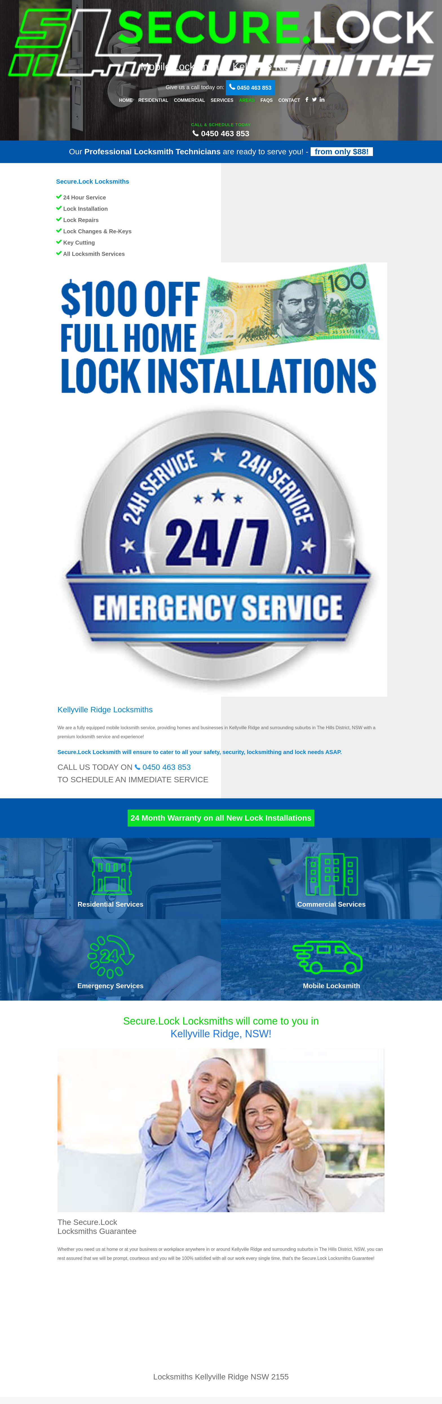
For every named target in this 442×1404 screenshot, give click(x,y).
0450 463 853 (221, 133)
